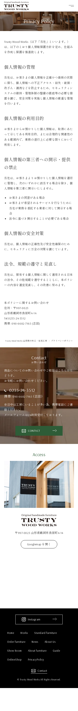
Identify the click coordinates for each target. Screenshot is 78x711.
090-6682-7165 (23, 396)
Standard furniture (45, 632)
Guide (56, 650)
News (35, 641)
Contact (42, 671)
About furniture (37, 650)
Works (24, 632)
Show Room (14, 650)
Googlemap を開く (39, 544)
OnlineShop (14, 659)
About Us (50, 641)
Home (10, 632)
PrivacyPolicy (36, 659)
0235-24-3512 (22, 390)
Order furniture (16, 641)
